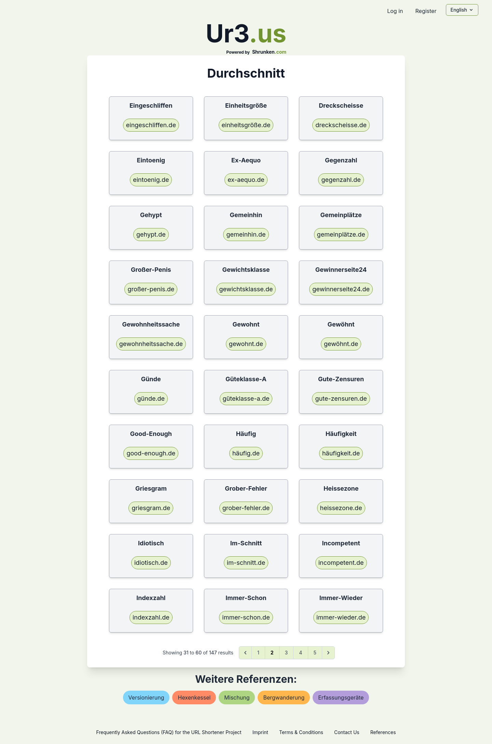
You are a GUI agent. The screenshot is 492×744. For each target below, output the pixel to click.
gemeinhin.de (245, 234)
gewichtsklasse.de (246, 289)
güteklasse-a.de (246, 398)
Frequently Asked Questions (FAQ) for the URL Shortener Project (168, 732)
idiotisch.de (151, 562)
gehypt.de (151, 234)
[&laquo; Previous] (245, 652)
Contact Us (346, 732)
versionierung (146, 697)
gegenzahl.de (340, 179)
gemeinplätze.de (341, 234)
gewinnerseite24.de (341, 289)
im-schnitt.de (246, 562)
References (383, 732)
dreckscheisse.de (341, 125)
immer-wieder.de (341, 617)
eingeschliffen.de (151, 125)
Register (425, 11)
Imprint (260, 732)
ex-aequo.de (246, 179)
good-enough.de (150, 453)
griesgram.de (151, 508)
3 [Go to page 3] (286, 652)
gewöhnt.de (341, 343)
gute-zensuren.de (341, 398)
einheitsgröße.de (246, 125)
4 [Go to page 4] (300, 652)
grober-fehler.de (246, 508)
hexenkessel (194, 697)
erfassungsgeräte (341, 697)
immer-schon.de (246, 617)
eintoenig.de (151, 179)
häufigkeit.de (341, 453)
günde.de (151, 398)
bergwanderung (283, 697)
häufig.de (246, 453)
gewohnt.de (246, 343)
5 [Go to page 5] (315, 652)
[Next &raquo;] (328, 652)
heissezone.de (341, 508)
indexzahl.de (151, 617)
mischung (236, 697)
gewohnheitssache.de (151, 343)
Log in (395, 11)
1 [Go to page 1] (258, 652)
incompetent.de (341, 562)
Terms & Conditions (301, 732)
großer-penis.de (150, 289)
